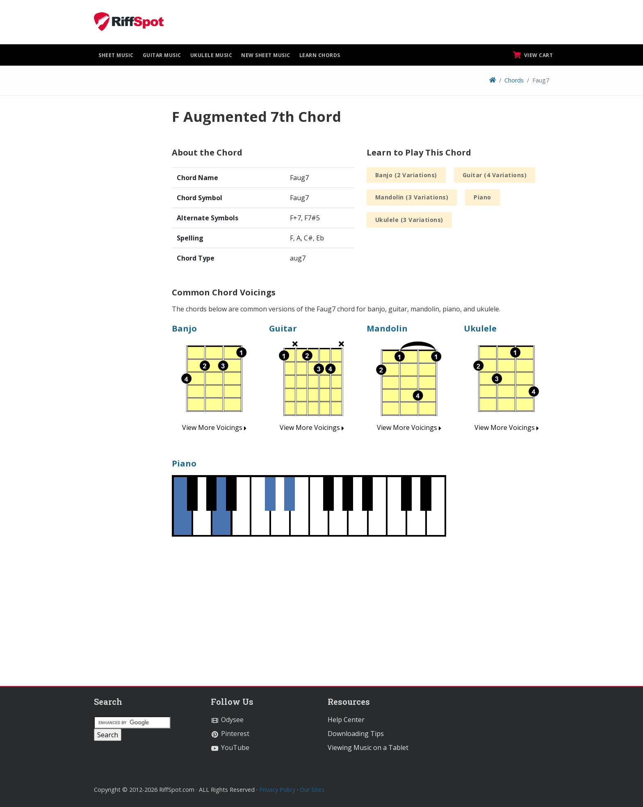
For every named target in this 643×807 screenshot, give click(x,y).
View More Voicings (214, 427)
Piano (482, 197)
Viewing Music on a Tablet (368, 747)
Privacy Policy (277, 789)
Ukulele (480, 328)
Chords (514, 80)
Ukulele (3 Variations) (409, 220)
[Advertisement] (127, 231)
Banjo (184, 328)
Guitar (283, 328)
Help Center (346, 719)
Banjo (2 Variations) (406, 175)
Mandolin (387, 328)
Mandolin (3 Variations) (412, 197)
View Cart (533, 55)
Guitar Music (162, 55)
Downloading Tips (356, 733)
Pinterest (230, 733)
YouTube (230, 747)
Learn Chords (319, 55)
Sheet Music (116, 55)
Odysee (227, 719)
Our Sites (312, 789)
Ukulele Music (211, 55)
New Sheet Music (265, 55)
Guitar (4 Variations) (495, 175)
